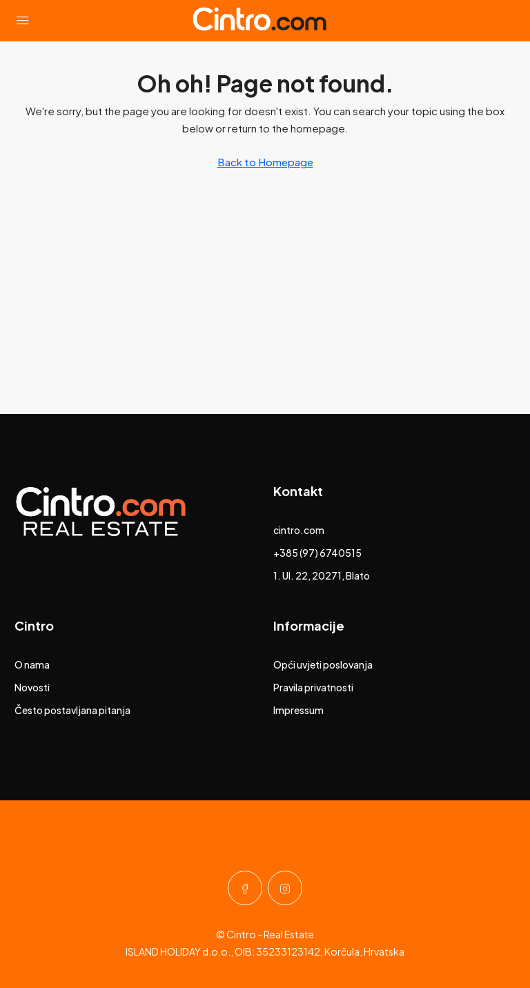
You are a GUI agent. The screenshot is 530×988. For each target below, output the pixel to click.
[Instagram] (285, 888)
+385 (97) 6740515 (317, 552)
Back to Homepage (265, 161)
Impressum (298, 710)
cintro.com (298, 530)
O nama (32, 664)
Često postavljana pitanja (72, 710)
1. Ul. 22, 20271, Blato (321, 575)
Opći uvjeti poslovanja (323, 664)
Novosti (32, 687)
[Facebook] (245, 888)
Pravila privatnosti (313, 687)
